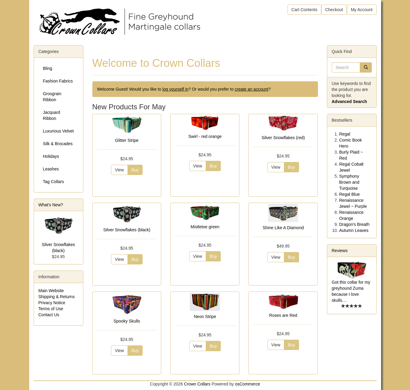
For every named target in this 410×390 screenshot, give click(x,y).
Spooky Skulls (127, 321)
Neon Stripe (205, 316)
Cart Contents (304, 9)
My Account (361, 9)
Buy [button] (135, 169)
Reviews (340, 250)
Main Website (51, 290)
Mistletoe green (205, 226)
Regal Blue (349, 194)
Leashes (51, 169)
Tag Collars (53, 181)
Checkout (334, 9)
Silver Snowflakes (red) (283, 137)
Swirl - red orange (205, 136)
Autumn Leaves (353, 230)
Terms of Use (51, 308)
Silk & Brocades (58, 143)
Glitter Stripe (127, 140)
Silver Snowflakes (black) (126, 229)
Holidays (51, 156)
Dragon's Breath (354, 224)
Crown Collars (197, 384)
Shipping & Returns (57, 296)
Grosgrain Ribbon (52, 96)
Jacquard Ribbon (51, 115)
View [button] (119, 169)
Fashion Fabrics (58, 81)
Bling (47, 68)
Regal (344, 134)
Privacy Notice (52, 302)
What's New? (51, 204)
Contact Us (49, 314)
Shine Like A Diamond (283, 227)
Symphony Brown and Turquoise (349, 182)
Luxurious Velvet (58, 131)
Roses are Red (283, 315)
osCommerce (247, 384)
